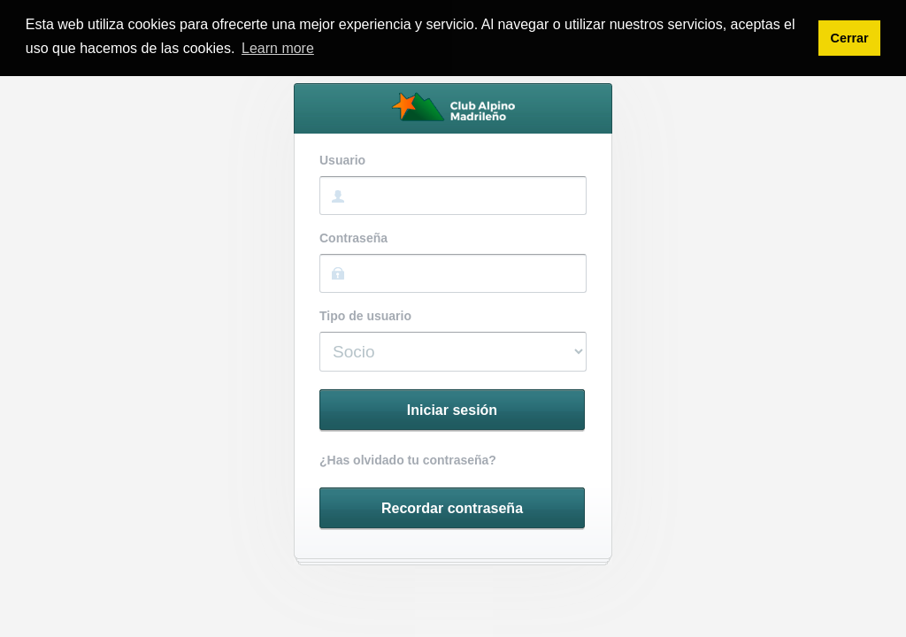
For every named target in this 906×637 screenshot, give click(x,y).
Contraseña (353, 238)
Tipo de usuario (365, 316)
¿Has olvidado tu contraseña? (407, 460)
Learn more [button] (278, 48)
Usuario (342, 160)
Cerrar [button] (849, 38)
